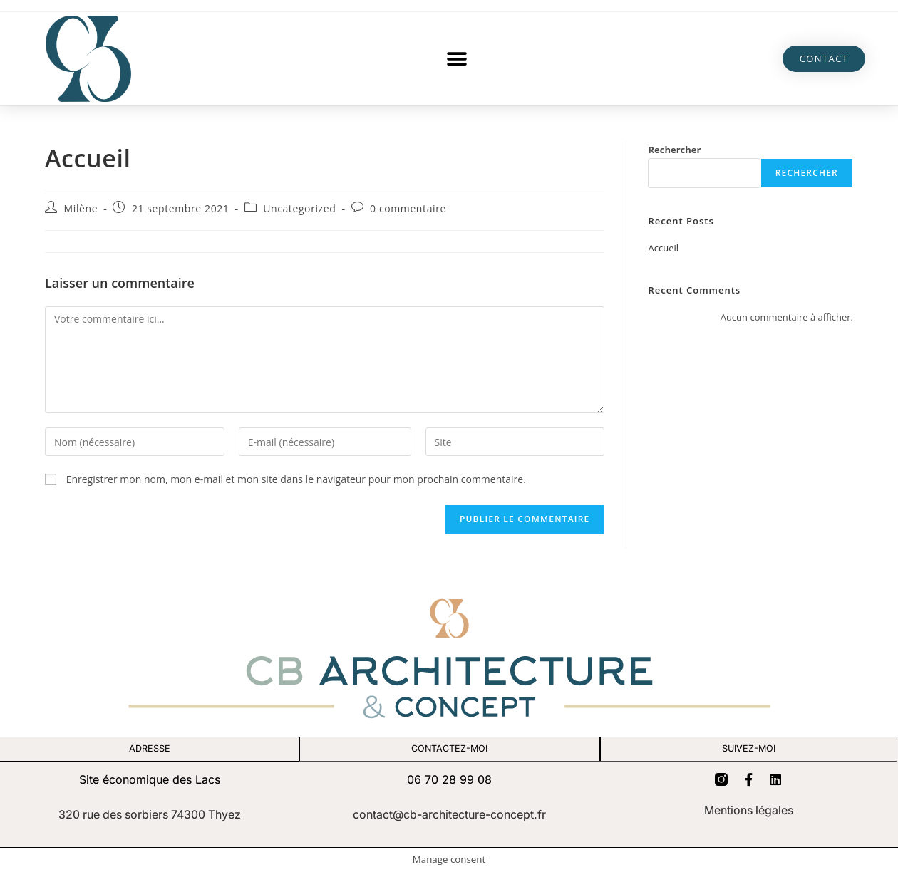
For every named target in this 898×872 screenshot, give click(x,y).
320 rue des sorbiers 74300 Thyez (149, 814)
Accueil (663, 248)
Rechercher (674, 149)
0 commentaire (408, 208)
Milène (81, 208)
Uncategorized (299, 208)
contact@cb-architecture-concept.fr (449, 814)
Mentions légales (748, 811)
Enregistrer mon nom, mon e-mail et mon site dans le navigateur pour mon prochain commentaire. (296, 479)
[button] (456, 59)
